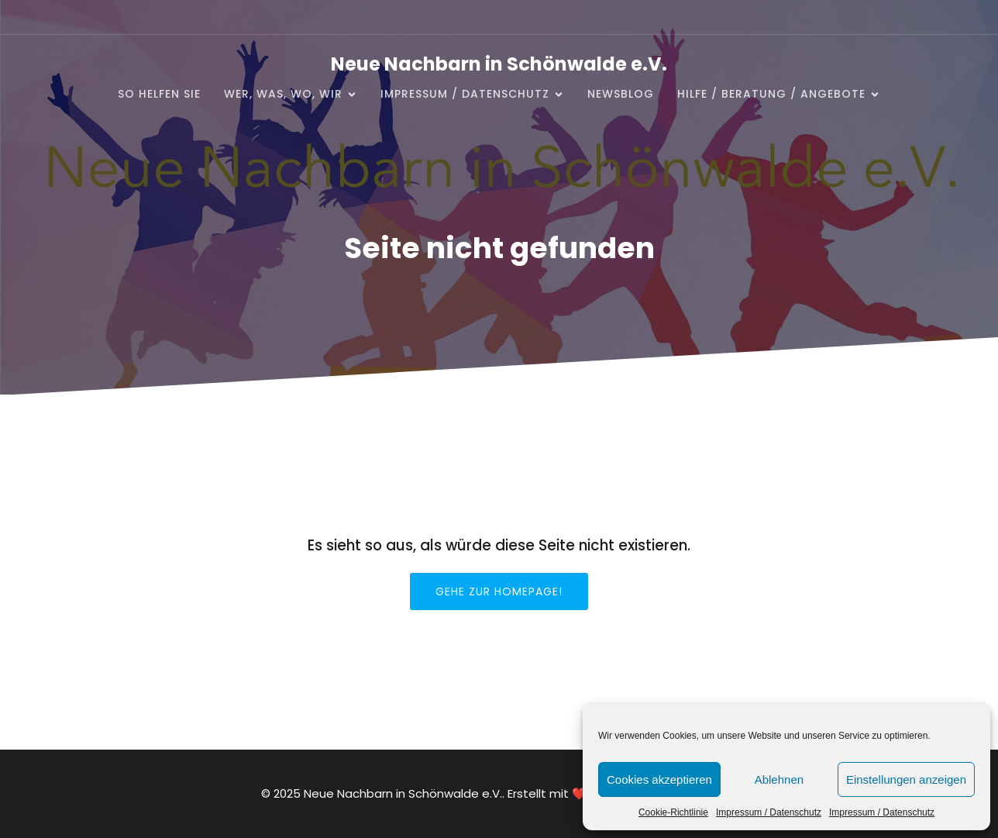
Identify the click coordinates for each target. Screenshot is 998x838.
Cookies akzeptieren (659, 779)
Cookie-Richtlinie (673, 812)
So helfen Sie (159, 94)
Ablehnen (779, 779)
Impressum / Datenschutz (768, 812)
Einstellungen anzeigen (906, 779)
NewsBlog (620, 94)
